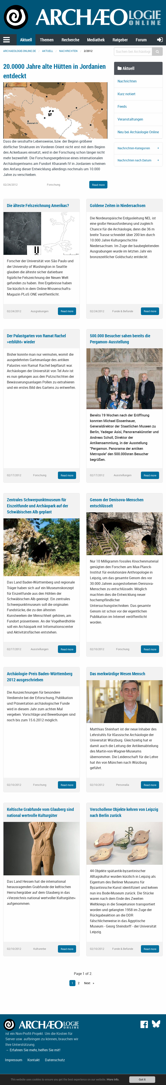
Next (87, 983)
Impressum (13, 1060)
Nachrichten (68, 51)
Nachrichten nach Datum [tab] (134, 160)
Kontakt (33, 1060)
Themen (47, 40)
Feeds (122, 106)
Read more (98, 184)
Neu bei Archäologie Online (138, 132)
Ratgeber (120, 40)
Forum (141, 40)
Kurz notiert (127, 94)
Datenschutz (55, 1060)
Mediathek (96, 40)
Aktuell (26, 40)
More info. (113, 1079)
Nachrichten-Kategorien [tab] (134, 148)
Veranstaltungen (130, 119)
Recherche (70, 40)
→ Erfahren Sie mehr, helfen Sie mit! (32, 1050)
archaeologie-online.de (19, 51)
